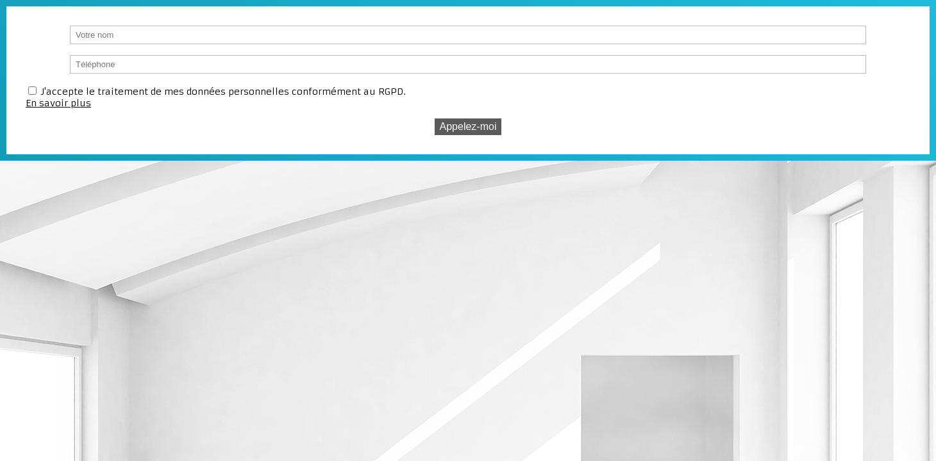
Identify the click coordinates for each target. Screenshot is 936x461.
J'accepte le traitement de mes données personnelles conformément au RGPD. (223, 91)
